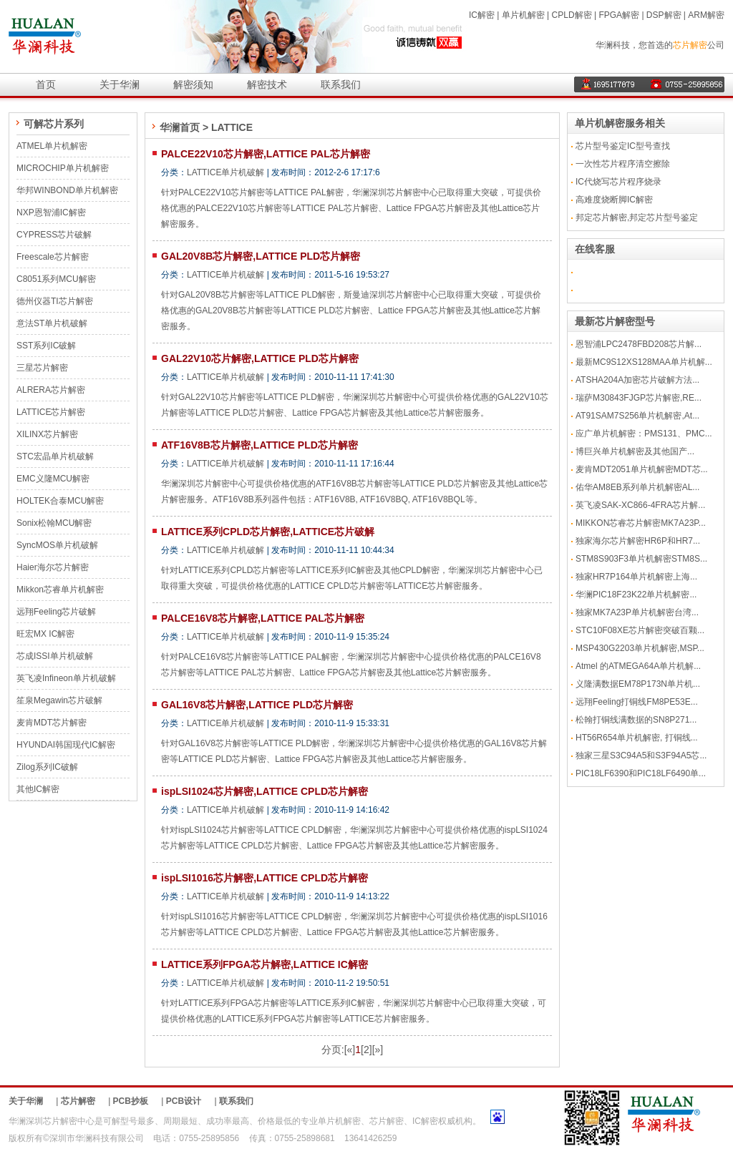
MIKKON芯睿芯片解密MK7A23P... (641, 523)
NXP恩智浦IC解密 (51, 212)
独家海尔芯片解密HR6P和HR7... (638, 541)
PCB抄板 (130, 1101)
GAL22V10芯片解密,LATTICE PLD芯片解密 (260, 358)
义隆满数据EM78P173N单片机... (638, 684)
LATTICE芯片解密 (50, 412)
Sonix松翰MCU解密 (54, 523)
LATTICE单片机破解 (225, 172)
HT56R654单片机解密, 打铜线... (637, 738)
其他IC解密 (37, 789)
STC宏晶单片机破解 (55, 456)
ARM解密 (706, 15)
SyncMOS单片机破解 (57, 545)
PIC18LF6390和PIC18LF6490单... (641, 773)
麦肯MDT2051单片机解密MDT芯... (642, 469)
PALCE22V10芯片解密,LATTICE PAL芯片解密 (265, 154)
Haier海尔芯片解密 (52, 567)
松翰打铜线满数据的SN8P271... (636, 720)
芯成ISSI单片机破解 (54, 656)
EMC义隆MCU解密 (52, 479)
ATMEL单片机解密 (51, 146)
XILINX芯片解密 (47, 434)
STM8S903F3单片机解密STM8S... (641, 559)
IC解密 (482, 15)
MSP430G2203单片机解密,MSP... (640, 648)
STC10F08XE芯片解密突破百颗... (640, 630)
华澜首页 (180, 127)
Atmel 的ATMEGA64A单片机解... (638, 666)
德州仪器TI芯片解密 (54, 301)
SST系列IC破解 (46, 346)
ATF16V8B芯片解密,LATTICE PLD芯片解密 (259, 445)
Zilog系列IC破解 (47, 767)
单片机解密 (523, 15)
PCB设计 (183, 1101)
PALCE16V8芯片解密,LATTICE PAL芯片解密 (262, 618)
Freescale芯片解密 (52, 257)
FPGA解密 (618, 15)
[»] (378, 1049)
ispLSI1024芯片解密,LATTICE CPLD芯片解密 (264, 791)
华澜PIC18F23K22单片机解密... (636, 595)
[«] (350, 1049)
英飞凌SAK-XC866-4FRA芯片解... (640, 505)
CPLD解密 (572, 15)
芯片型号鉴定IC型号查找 (623, 146)
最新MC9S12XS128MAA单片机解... (644, 362)
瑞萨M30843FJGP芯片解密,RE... (639, 398)
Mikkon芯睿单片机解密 (60, 590)
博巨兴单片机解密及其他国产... (635, 451)
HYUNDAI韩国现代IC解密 (65, 745)
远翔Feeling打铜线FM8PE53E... (637, 702)
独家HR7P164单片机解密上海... (636, 577)
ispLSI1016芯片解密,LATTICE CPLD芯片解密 (264, 878)
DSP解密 (663, 15)
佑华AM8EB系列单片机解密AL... (637, 487)
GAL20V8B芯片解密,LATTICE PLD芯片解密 (260, 256)
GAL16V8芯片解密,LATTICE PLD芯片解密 (257, 704)
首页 (46, 84)
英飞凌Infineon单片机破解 (66, 678)
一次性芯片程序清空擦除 (623, 164)
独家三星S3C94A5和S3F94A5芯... (641, 755)
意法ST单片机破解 (51, 323)
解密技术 (267, 84)
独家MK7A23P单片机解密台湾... (637, 612)
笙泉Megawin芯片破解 (59, 700)
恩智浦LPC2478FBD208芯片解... (639, 344)
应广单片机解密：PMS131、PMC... (644, 434)
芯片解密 (690, 45)
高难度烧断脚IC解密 (614, 200)
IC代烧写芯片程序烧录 (618, 182)
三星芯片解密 (42, 368)
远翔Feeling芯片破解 (56, 612)
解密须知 (193, 84)
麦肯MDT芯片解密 (51, 723)
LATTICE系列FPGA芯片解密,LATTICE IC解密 (264, 964)
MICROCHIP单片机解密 (62, 168)
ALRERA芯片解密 (50, 390)
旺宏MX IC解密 (45, 634)
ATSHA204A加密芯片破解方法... (637, 380)
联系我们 (341, 84)
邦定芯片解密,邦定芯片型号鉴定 (637, 217)
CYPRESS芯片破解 (54, 235)
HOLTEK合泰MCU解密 (60, 501)
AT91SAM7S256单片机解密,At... (637, 416)
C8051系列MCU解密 (56, 279)
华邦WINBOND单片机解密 (67, 190)
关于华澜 (119, 84)
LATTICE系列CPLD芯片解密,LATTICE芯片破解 (267, 531)
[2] (366, 1049)
